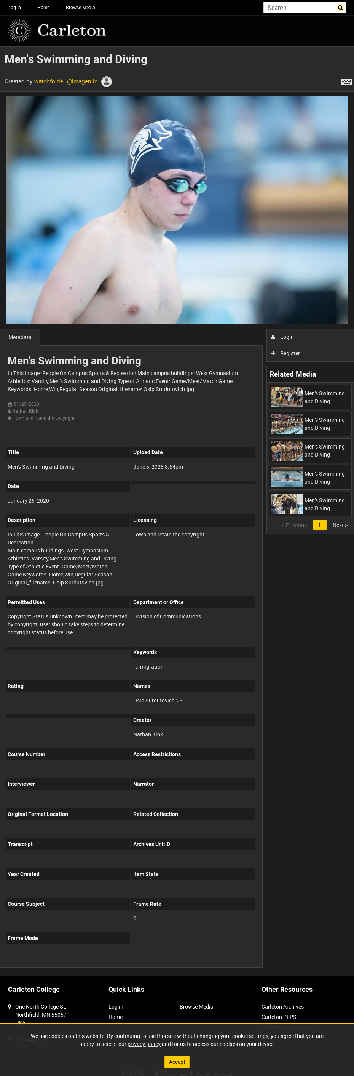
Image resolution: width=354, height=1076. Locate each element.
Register (285, 353)
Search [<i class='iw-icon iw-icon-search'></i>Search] (341, 7)
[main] (177, 511)
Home (43, 7)
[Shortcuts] (346, 80)
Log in (14, 7)
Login (282, 336)
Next (340, 524)
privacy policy (144, 1043)
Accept (177, 1061)
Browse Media (80, 7)
